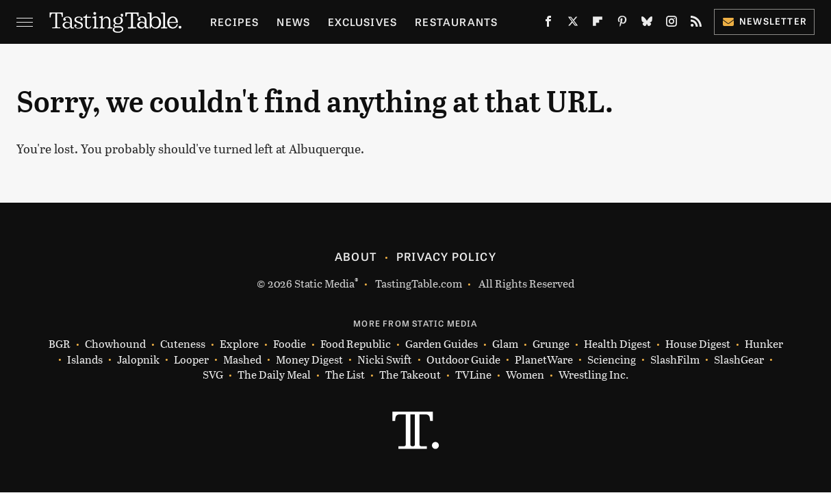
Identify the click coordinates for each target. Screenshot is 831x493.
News (293, 21)
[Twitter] (573, 24)
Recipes (234, 21)
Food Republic (355, 344)
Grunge (551, 344)
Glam (505, 344)
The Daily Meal (274, 375)
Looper (191, 360)
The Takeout (410, 375)
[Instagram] (671, 24)
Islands (85, 360)
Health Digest (617, 344)
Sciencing (611, 360)
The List (345, 375)
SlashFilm (675, 360)
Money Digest (309, 360)
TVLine (473, 375)
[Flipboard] (597, 24)
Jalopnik (138, 360)
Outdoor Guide (463, 360)
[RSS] (696, 24)
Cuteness (182, 344)
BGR (60, 344)
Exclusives (362, 21)
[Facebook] (548, 24)
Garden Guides (441, 344)
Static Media (324, 283)
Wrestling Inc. (593, 375)
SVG (213, 375)
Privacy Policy (446, 256)
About (355, 256)
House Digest (697, 344)
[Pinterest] (622, 24)
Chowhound (115, 344)
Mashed (242, 360)
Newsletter (764, 20)
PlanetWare (544, 360)
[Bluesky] (647, 24)
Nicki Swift (384, 360)
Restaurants (456, 21)
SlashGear (739, 360)
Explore (239, 344)
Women (525, 375)
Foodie (289, 344)
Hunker (764, 344)
